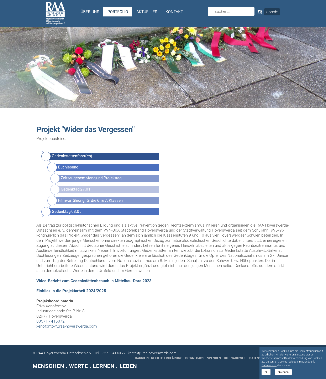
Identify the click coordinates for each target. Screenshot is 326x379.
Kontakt (174, 12)
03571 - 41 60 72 (112, 353)
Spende (272, 12)
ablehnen (283, 372)
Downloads (194, 358)
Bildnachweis (235, 358)
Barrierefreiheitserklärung (158, 358)
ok (266, 372)
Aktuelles (146, 12)
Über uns (90, 12)
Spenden (214, 358)
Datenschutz (269, 365)
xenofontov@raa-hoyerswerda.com (66, 326)
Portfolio (117, 12)
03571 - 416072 (50, 321)
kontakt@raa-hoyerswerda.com (152, 353)
